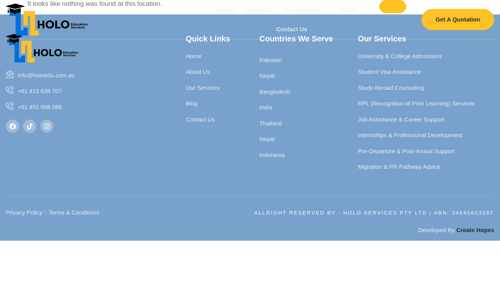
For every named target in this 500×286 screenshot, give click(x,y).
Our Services (304, 9)
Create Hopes (475, 230)
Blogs (351, 9)
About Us (258, 9)
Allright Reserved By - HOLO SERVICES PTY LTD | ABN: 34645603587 (374, 213)
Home (225, 9)
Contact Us (291, 28)
